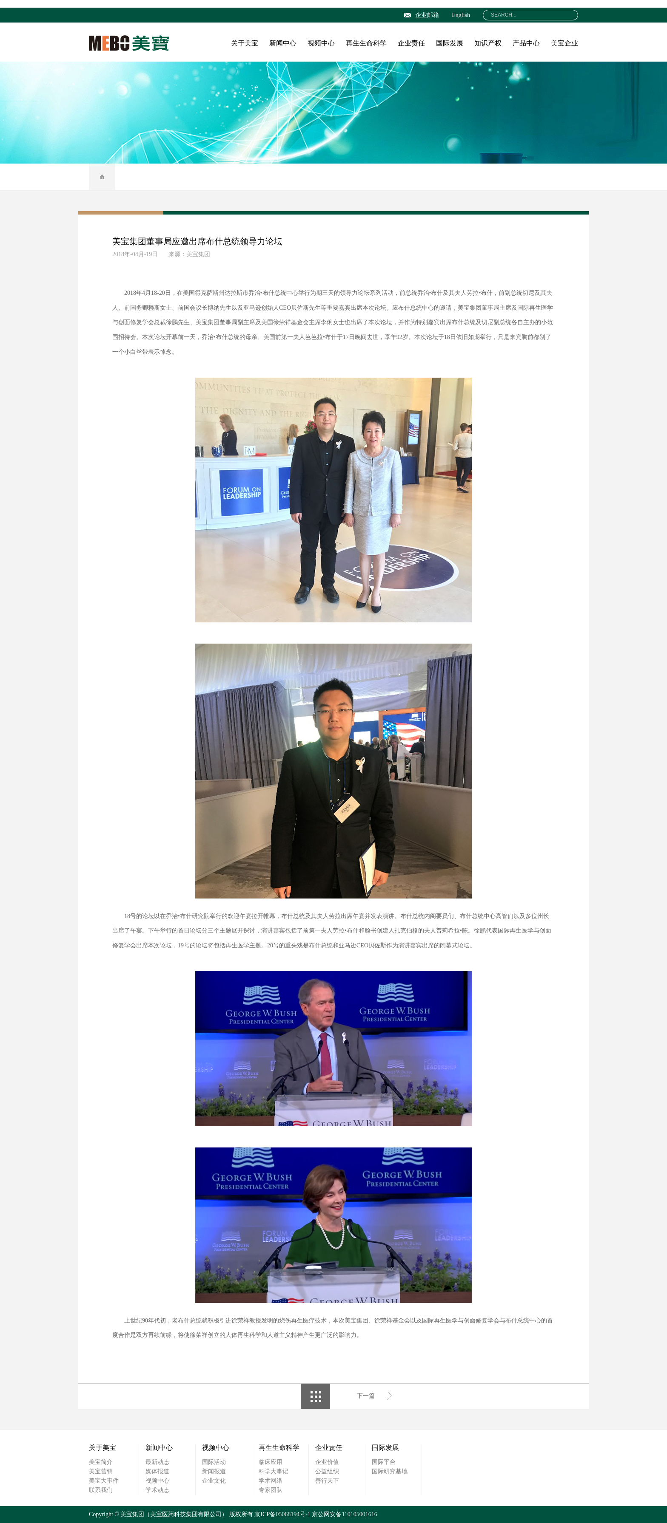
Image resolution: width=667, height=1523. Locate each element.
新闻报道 (214, 1471)
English (461, 15)
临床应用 (270, 1462)
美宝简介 (101, 1462)
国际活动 (214, 1462)
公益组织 (327, 1471)
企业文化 (214, 1481)
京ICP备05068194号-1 (282, 1514)
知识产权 (488, 43)
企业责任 (411, 43)
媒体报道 (157, 1471)
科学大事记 (273, 1471)
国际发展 (449, 43)
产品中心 (526, 43)
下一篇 (366, 1396)
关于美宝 (244, 43)
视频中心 (321, 43)
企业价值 (327, 1462)
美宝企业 (564, 43)
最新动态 (157, 1462)
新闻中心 (282, 43)
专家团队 (270, 1490)
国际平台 (384, 1462)
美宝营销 (101, 1471)
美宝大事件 (104, 1481)
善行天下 (327, 1481)
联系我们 (101, 1490)
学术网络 (270, 1481)
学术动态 (157, 1490)
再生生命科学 (366, 43)
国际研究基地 (390, 1471)
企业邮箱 (421, 15)
